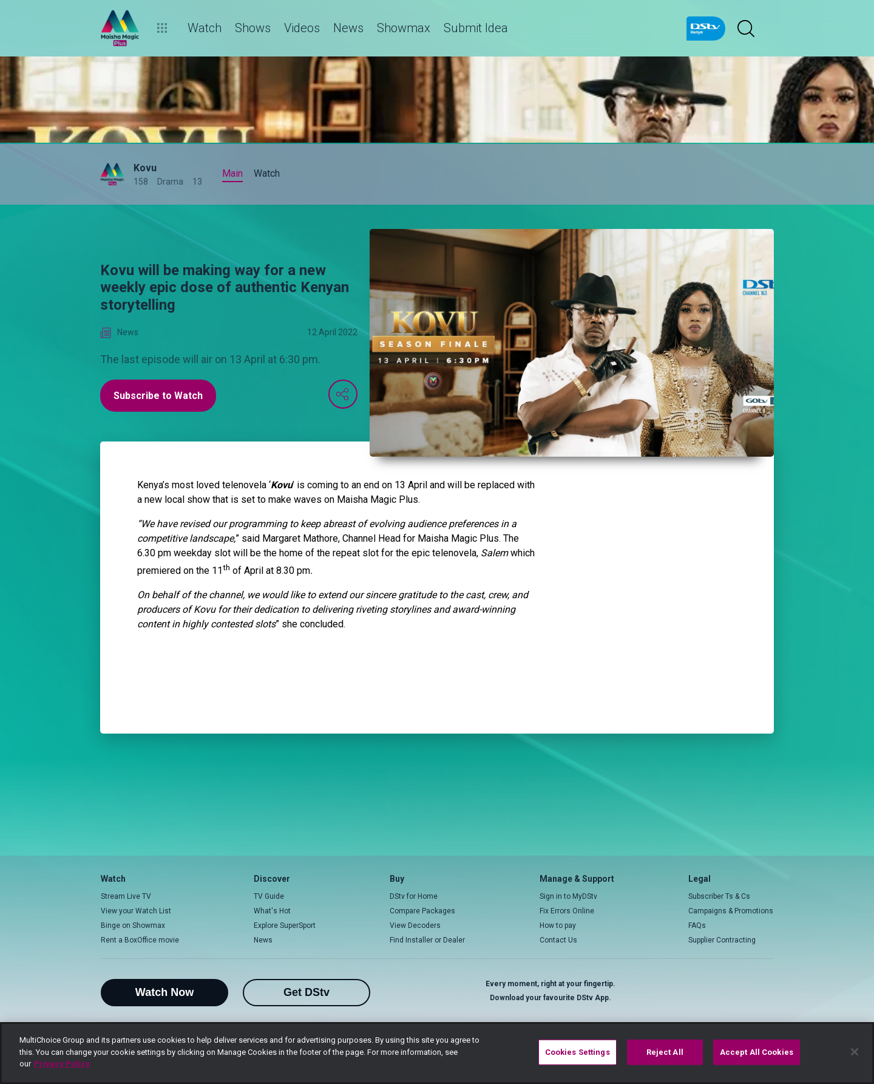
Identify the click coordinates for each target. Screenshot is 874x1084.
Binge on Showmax (133, 925)
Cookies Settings (577, 1052)
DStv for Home (414, 896)
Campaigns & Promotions (730, 911)
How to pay (558, 925)
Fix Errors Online (567, 911)
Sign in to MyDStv (568, 896)
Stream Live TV (126, 896)
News (263, 940)
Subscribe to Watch (158, 395)
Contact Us (558, 940)
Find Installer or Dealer (427, 940)
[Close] (854, 1051)
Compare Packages (422, 911)
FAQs (697, 925)
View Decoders (415, 925)
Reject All (664, 1052)
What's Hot (272, 911)
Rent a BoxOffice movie (140, 940)
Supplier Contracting (722, 940)
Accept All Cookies (756, 1052)
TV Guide (269, 896)
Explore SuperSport (285, 925)
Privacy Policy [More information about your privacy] (62, 1063)
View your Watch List (136, 911)
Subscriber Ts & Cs (719, 896)
